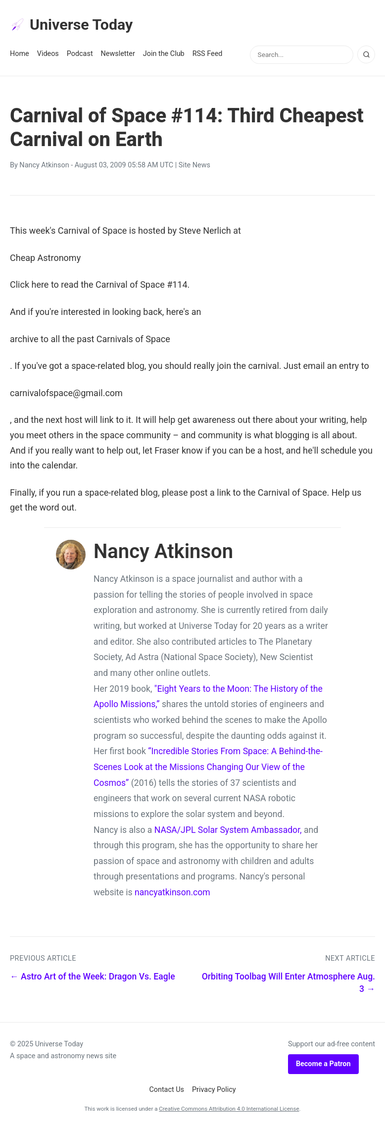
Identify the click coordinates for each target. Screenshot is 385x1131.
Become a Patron (323, 1065)
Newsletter (118, 55)
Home (19, 55)
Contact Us (166, 1091)
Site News (194, 166)
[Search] (366, 56)
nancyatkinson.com (172, 894)
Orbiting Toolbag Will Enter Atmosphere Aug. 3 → (288, 984)
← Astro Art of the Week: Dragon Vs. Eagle (92, 978)
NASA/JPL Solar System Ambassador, (228, 831)
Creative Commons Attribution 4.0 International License (229, 1110)
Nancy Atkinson (44, 166)
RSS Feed (207, 55)
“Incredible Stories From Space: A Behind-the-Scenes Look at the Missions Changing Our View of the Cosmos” (208, 768)
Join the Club (164, 55)
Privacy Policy (214, 1091)
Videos (48, 55)
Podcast (80, 55)
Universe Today (74, 25)
